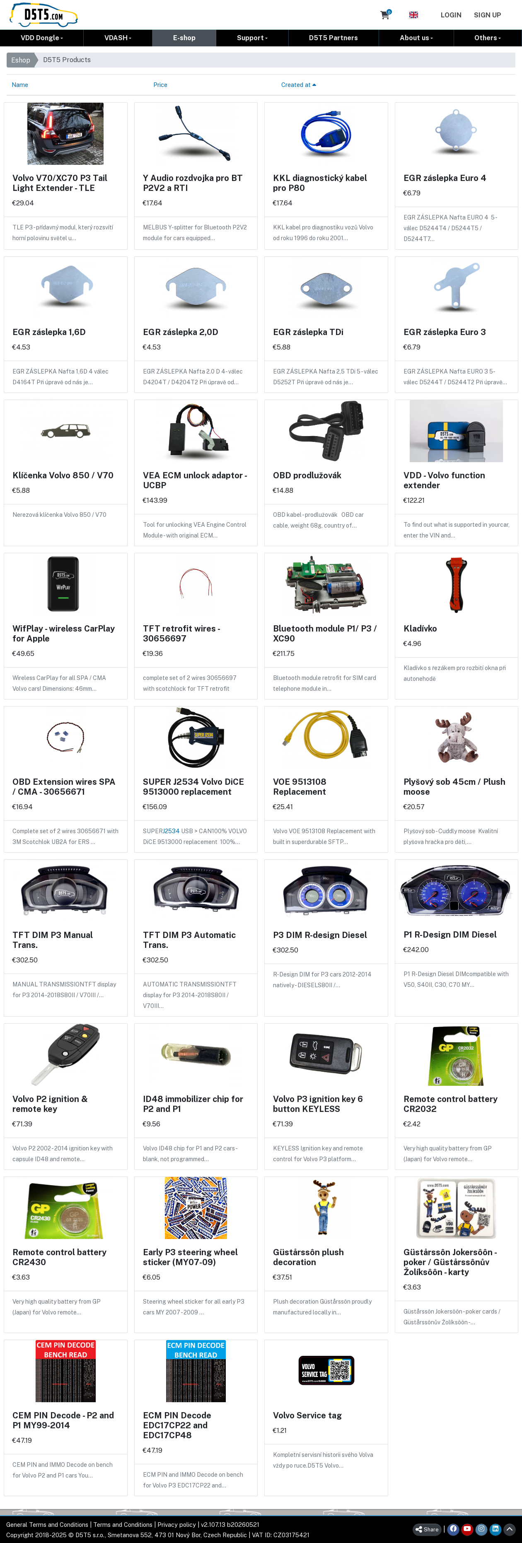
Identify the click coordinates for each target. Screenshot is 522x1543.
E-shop (184, 37)
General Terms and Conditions (47, 1524)
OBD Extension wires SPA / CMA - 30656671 (64, 786)
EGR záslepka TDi (308, 332)
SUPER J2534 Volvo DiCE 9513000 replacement (193, 786)
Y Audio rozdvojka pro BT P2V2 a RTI (193, 183)
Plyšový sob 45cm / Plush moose (454, 786)
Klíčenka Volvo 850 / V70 (63, 475)
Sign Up (487, 15)
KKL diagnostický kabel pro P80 (320, 183)
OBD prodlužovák (307, 475)
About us (414, 37)
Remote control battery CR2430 (59, 1257)
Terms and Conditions (122, 1524)
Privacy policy (176, 1524)
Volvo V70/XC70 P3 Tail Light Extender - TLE (59, 183)
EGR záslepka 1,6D (49, 332)
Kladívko (420, 628)
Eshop (20, 60)
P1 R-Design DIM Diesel (450, 934)
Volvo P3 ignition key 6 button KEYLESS (318, 1104)
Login (451, 15)
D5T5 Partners (333, 37)
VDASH (116, 37)
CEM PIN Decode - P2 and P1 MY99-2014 (63, 1420)
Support (250, 37)
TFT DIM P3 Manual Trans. (52, 940)
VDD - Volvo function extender (444, 480)
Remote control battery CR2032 (451, 1104)
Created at (298, 84)
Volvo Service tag (307, 1415)
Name (20, 84)
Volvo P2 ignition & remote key (50, 1104)
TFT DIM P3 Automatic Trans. (189, 940)
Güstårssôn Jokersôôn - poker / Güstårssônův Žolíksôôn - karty (450, 1262)
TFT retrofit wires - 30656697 (181, 633)
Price (160, 84)
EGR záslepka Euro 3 (445, 332)
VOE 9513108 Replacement (299, 786)
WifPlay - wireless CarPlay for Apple (63, 633)
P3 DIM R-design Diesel (320, 935)
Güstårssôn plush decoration (308, 1257)
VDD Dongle (40, 37)
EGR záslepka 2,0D (180, 332)
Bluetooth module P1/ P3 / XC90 (325, 633)
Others (485, 37)
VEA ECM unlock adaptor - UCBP (195, 480)
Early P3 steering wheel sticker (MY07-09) (190, 1257)
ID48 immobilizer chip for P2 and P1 (193, 1104)
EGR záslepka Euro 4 (445, 178)
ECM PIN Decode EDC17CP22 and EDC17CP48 (177, 1425)
